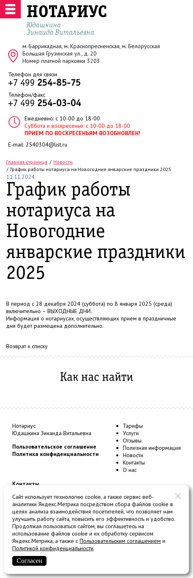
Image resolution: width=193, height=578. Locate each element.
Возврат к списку (27, 346)
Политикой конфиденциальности (52, 548)
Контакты (134, 462)
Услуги (131, 433)
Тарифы (133, 425)
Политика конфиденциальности (55, 454)
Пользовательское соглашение (54, 446)
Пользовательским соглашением (120, 541)
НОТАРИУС (67, 12)
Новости (133, 455)
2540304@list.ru (46, 144)
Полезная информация (152, 447)
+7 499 (44, 83)
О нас (130, 470)
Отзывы (132, 440)
